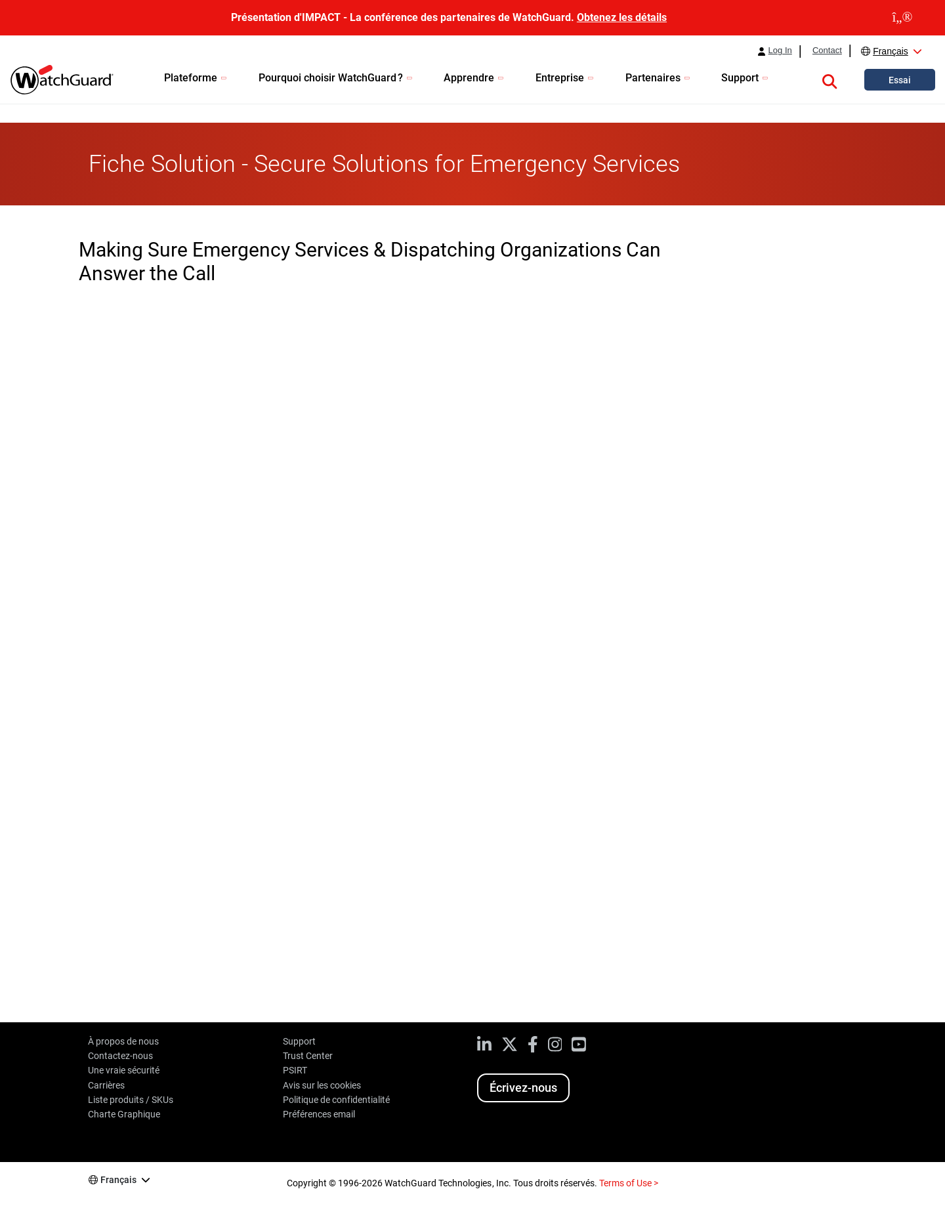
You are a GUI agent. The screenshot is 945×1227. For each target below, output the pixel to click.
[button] (829, 79)
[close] (902, 17)
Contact (827, 50)
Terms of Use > (628, 1183)
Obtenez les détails (622, 17)
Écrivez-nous (523, 1087)
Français (890, 51)
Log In (780, 50)
